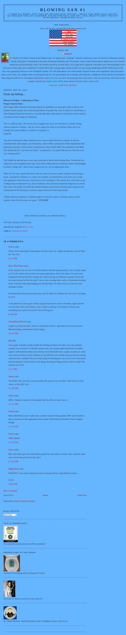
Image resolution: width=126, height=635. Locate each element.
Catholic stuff (20, 231)
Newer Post (8, 495)
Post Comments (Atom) (25, 501)
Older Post (82, 495)
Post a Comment (10, 491)
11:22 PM (13, 426)
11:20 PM (13, 388)
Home (45, 495)
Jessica (11, 247)
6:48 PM (13, 314)
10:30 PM (13, 333)
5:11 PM (13, 369)
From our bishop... (14, 94)
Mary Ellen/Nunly (16, 266)
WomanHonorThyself (17, 321)
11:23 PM (13, 461)
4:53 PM (13, 258)
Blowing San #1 (63, 9)
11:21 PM (13, 404)
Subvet (68, 54)
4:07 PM (29, 227)
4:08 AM (13, 484)
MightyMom (14, 469)
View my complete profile (63, 85)
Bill (10, 341)
